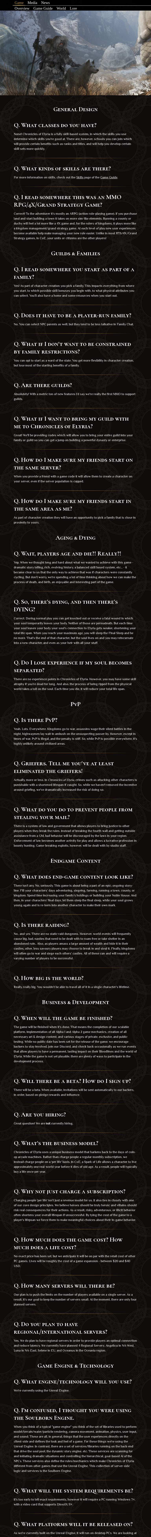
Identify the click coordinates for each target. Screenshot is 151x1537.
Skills (80, 182)
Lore (77, 12)
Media (36, 4)
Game (23, 4)
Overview (26, 12)
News (49, 4)
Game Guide (47, 12)
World (65, 12)
